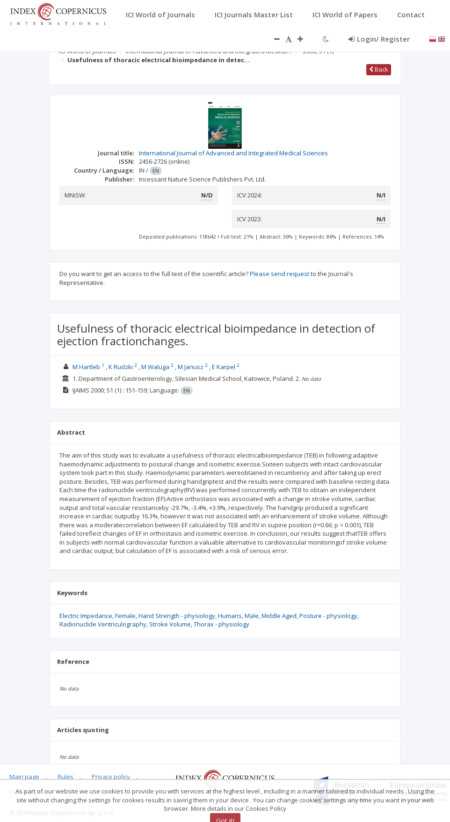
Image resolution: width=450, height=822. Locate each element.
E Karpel (223, 367)
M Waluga (155, 367)
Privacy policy (111, 776)
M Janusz (190, 367)
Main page (24, 776)
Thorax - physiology (221, 624)
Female (125, 615)
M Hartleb (86, 367)
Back (378, 69)
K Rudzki (121, 367)
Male (252, 615)
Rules (65, 776)
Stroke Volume (170, 624)
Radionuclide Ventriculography (102, 624)
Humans (230, 615)
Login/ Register (379, 39)
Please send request (279, 273)
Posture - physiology (328, 615)
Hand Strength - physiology (176, 615)
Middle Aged (279, 615)
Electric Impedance (85, 615)
